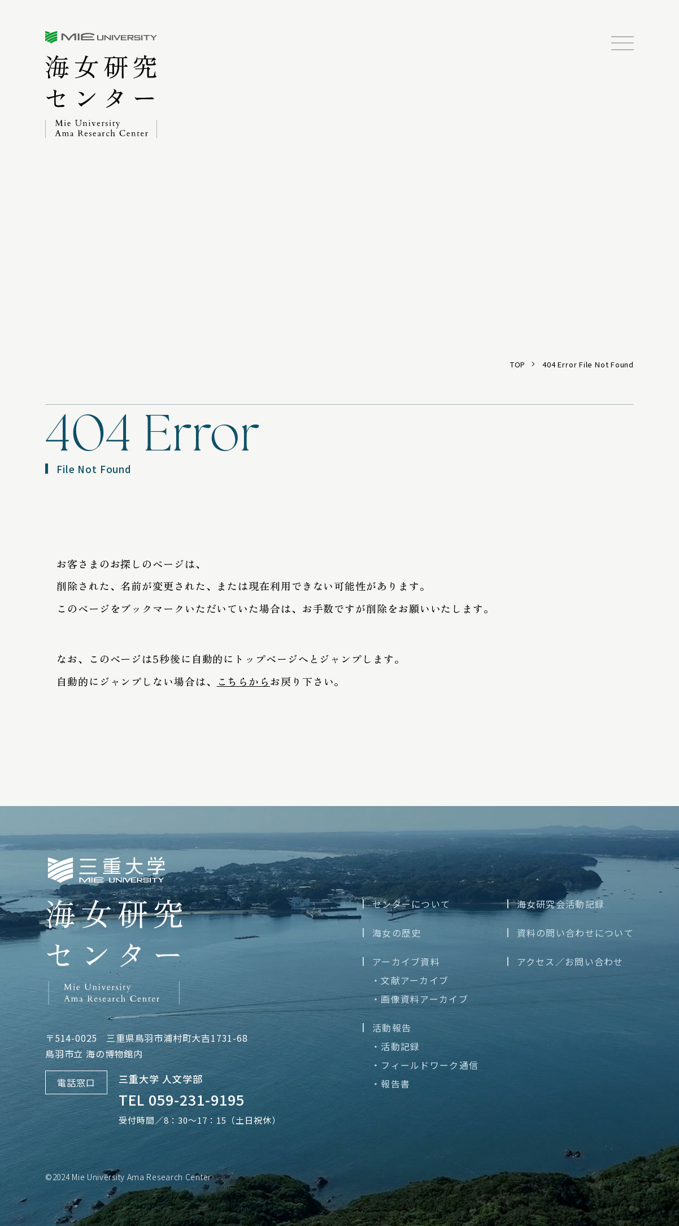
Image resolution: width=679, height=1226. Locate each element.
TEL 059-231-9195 (182, 1099)
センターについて (411, 903)
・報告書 (390, 1083)
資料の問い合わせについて (575, 932)
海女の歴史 (396, 932)
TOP (517, 364)
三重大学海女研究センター (101, 84)
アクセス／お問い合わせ (570, 961)
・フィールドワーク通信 (424, 1064)
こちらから (244, 681)
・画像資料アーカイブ (419, 998)
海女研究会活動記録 (561, 903)
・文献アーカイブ (410, 980)
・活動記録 (395, 1046)
